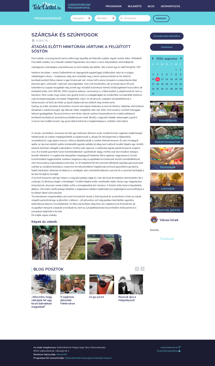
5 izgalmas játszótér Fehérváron (67, 300)
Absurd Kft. (61, 354)
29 (176, 89)
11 (157, 79)
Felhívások (166, 47)
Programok (114, 6)
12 (162, 79)
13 (167, 79)
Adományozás (170, 6)
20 (167, 84)
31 (153, 93)
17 (153, 84)
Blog (151, 6)
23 (180, 84)
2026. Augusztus (166, 58)
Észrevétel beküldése (168, 350)
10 (153, 79)
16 (180, 79)
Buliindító (135, 6)
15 (176, 79)
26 (162, 89)
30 (180, 89)
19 (162, 84)
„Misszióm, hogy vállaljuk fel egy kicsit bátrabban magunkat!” (41, 302)
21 (171, 84)
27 (167, 89)
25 (157, 89)
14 (171, 79)
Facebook (167, 239)
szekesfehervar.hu (170, 347)
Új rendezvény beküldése (167, 36)
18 (157, 84)
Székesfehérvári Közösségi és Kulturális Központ (88, 358)
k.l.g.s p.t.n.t (96, 297)
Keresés (161, 18)
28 (171, 89)
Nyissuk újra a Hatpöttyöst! (127, 298)
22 (176, 84)
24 (153, 89)
